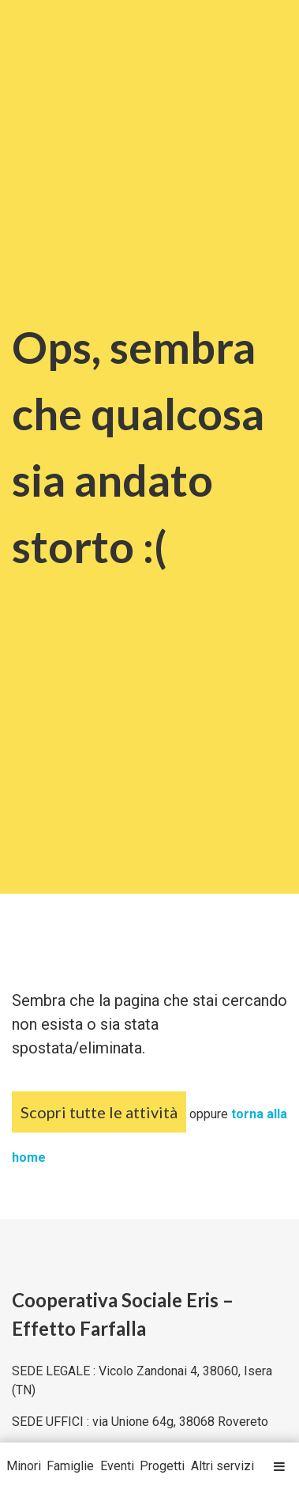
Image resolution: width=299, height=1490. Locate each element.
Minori (23, 1465)
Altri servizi (222, 1465)
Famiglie (70, 1465)
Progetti (162, 1465)
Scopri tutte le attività (99, 1111)
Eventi (117, 1465)
